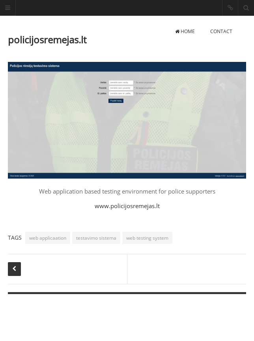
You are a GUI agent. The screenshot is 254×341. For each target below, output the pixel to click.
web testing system (147, 238)
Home (185, 31)
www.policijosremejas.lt (127, 206)
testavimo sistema (96, 238)
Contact (221, 31)
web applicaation (47, 238)
